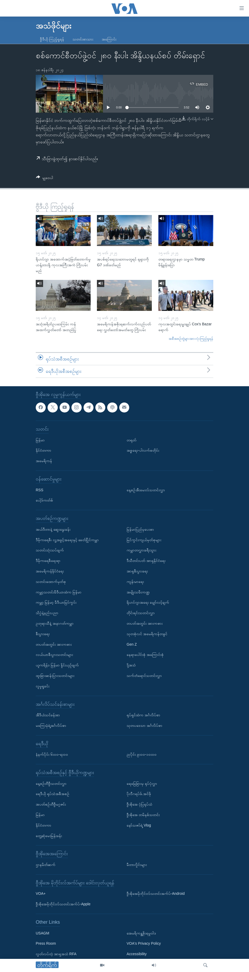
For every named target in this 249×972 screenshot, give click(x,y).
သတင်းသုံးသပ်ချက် (50, 550)
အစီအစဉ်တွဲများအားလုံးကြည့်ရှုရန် (191, 339)
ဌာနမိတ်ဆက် (45, 865)
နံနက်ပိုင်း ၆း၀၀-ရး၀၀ (52, 754)
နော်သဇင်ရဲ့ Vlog (139, 825)
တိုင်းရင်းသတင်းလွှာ (141, 613)
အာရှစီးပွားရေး (137, 571)
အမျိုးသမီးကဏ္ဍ (138, 592)
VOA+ (41, 893)
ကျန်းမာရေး (135, 581)
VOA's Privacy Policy (144, 943)
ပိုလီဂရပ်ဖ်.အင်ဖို (139, 794)
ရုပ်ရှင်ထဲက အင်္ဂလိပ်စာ (143, 715)
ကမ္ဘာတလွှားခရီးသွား (141, 550)
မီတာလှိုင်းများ (137, 865)
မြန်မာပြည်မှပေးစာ (140, 529)
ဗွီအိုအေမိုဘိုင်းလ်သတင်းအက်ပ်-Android (156, 893)
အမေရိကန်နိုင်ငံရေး (50, 571)
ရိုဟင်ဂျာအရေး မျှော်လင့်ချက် (148, 602)
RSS (39, 490)
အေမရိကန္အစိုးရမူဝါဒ (141, 933)
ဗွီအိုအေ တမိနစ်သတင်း (143, 815)
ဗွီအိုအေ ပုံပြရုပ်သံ (139, 804)
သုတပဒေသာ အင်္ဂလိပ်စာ (144, 725)
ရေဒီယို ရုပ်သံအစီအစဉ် (52, 794)
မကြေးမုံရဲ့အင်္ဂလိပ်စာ (51, 725)
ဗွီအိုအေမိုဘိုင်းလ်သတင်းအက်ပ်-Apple (63, 904)
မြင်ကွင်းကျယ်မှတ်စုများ (144, 540)
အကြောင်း (109, 39)
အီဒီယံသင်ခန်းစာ (48, 715)
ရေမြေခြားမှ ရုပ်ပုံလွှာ (142, 783)
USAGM (42, 933)
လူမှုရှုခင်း (42, 686)
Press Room (46, 943)
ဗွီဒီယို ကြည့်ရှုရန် (52, 39)
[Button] (44, 179)
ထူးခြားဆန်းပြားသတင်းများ (55, 675)
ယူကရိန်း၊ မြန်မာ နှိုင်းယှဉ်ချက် (57, 665)
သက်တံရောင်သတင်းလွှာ (144, 675)
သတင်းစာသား (82, 39)
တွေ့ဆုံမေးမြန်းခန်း (49, 836)
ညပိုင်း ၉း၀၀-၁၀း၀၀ (142, 754)
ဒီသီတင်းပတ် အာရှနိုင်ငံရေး (146, 560)
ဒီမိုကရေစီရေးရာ (48, 560)
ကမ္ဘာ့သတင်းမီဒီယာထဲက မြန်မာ (58, 592)
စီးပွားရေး (43, 634)
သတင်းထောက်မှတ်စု (51, 581)
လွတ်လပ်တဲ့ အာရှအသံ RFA (56, 954)
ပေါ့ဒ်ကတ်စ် (44, 500)
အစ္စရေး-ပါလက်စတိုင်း (143, 450)
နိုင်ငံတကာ (43, 450)
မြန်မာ (40, 440)
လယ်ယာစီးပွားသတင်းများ (54, 654)
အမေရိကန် (44, 461)
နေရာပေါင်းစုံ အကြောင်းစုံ (145, 654)
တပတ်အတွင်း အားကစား (54, 644)
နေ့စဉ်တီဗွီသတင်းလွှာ (51, 783)
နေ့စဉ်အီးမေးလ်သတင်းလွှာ (146, 490)
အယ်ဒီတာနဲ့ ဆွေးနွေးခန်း (53, 529)
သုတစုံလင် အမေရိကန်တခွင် (147, 634)
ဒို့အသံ (131, 665)
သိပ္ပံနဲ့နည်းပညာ (47, 613)
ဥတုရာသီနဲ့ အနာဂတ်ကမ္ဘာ (55, 623)
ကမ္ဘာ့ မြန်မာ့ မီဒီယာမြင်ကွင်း (56, 602)
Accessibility (137, 954)
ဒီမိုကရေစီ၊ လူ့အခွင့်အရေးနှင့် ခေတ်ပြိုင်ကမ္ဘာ (67, 540)
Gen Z (132, 644)
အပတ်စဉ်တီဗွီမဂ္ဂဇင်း (51, 804)
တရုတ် (131, 440)
